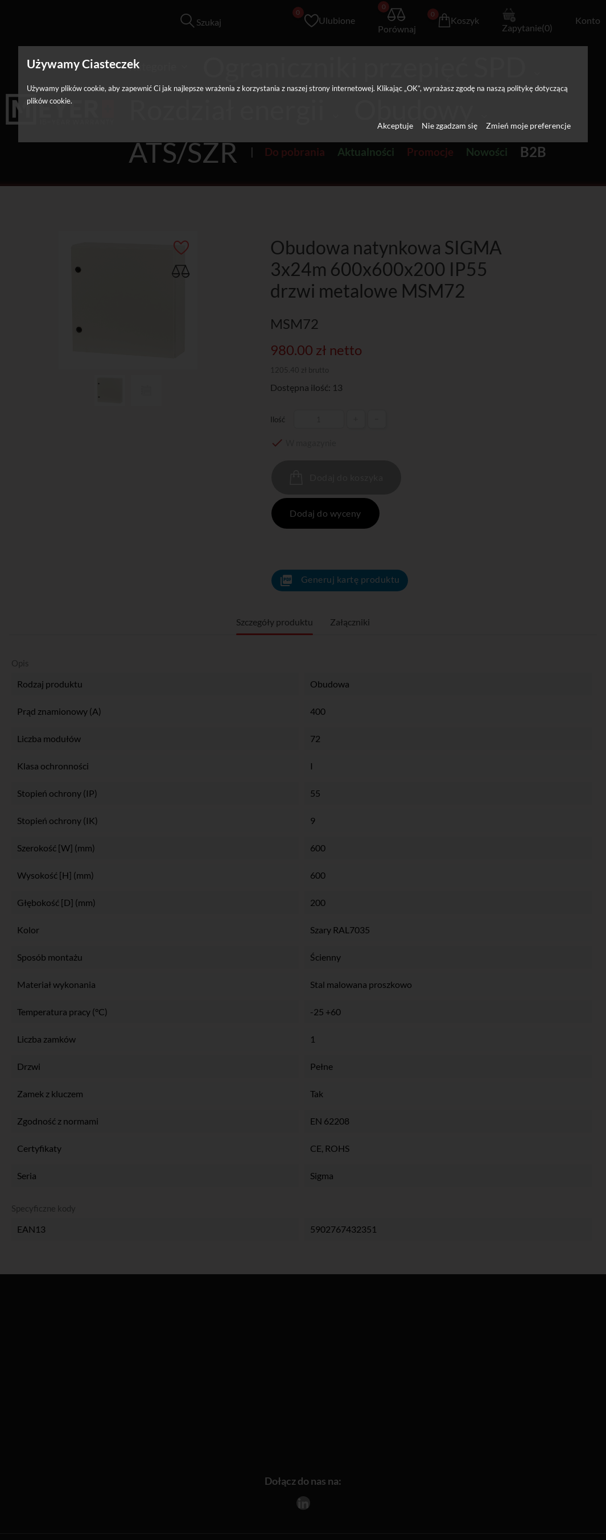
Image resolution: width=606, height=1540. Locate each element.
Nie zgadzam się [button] (449, 125)
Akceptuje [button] (395, 125)
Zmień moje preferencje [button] (528, 125)
